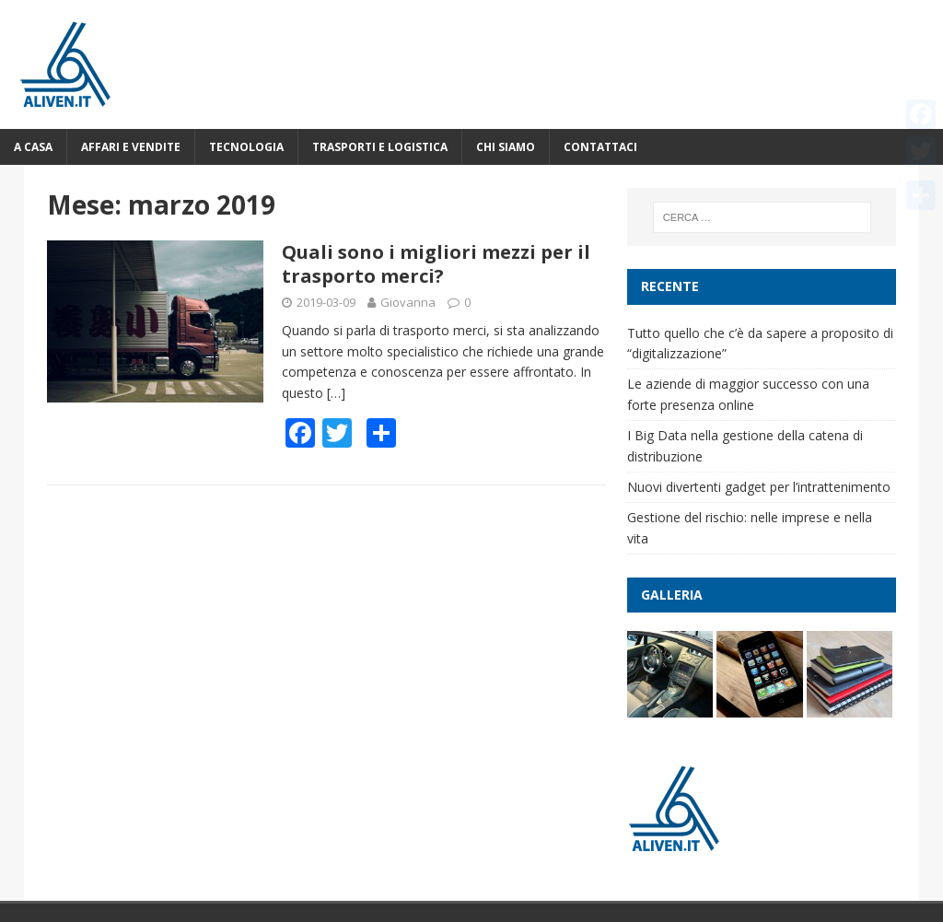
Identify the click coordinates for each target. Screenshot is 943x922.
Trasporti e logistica (380, 147)
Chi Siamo (505, 147)
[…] (336, 393)
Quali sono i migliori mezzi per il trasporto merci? (436, 263)
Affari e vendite (130, 147)
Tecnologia (246, 147)
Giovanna (408, 302)
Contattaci (600, 147)
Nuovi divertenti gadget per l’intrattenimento (759, 487)
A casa (33, 147)
